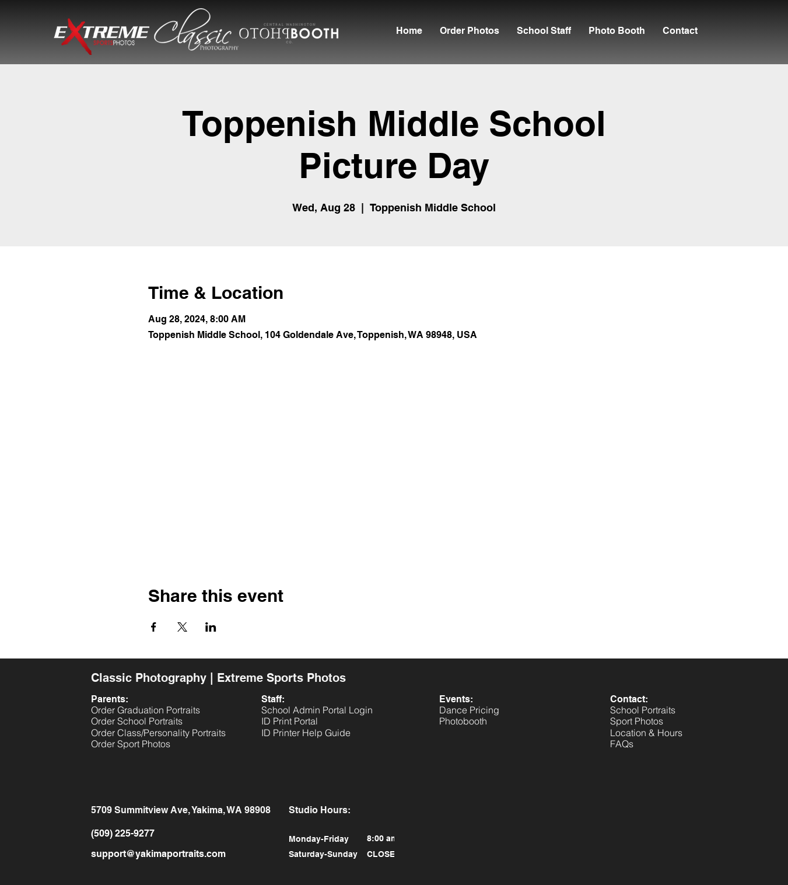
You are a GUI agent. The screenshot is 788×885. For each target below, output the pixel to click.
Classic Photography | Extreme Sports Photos (218, 678)
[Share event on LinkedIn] (210, 627)
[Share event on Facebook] (153, 627)
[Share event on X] (182, 627)
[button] (544, 31)
